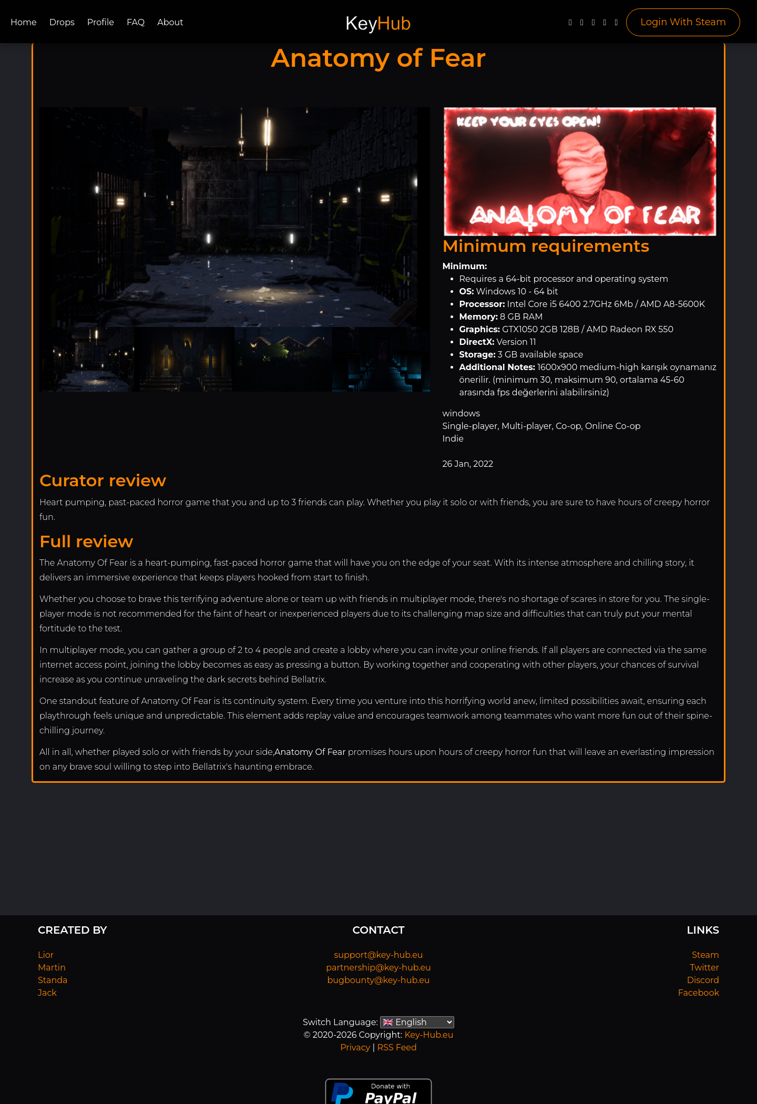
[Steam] (616, 25)
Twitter (704, 968)
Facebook (698, 993)
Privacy (355, 1047)
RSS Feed (396, 1047)
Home (24, 22)
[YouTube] (593, 25)
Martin (52, 968)
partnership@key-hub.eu (378, 968)
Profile (100, 22)
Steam (705, 955)
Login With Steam (683, 22)
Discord (703, 980)
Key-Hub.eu (428, 1035)
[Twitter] (582, 25)
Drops (62, 22)
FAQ (136, 22)
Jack (47, 993)
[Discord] (605, 25)
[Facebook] (570, 25)
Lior (46, 955)
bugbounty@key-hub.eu (378, 980)
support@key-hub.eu (378, 955)
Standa (53, 980)
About (170, 22)
